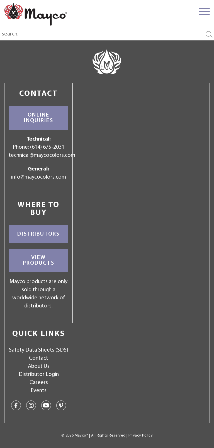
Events (39, 391)
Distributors (38, 234)
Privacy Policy (140, 435)
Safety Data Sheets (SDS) (38, 350)
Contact (38, 358)
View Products (38, 260)
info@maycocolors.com (38, 177)
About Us (39, 366)
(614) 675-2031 (47, 147)
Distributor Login (39, 374)
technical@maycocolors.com (42, 155)
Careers (39, 382)
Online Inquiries (38, 118)
